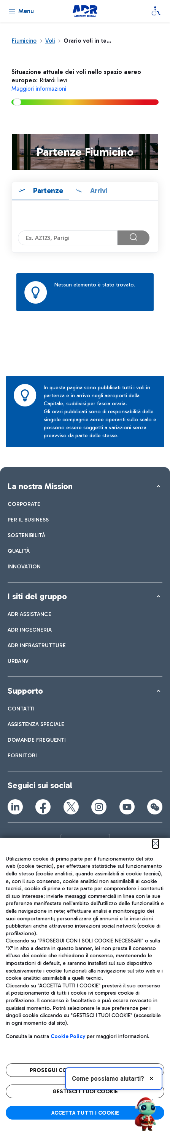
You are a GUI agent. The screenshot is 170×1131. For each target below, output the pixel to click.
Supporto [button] (25, 691)
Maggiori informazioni (38, 88)
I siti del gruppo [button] (37, 596)
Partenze (47, 190)
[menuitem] (24, 504)
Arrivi (98, 190)
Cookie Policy (68, 1036)
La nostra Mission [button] (40, 486)
